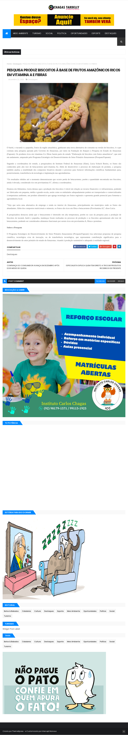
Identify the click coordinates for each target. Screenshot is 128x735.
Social (49, 33)
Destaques (110, 33)
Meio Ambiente (20, 33)
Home (9, 64)
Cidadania (46, 41)
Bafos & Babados (27, 41)
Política (61, 33)
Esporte (96, 33)
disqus (121, 281)
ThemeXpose (17, 731)
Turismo (36, 33)
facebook (100, 281)
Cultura (9, 41)
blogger (111, 281)
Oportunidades (79, 33)
